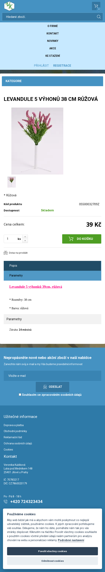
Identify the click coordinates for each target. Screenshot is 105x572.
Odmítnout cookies (52, 560)
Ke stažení (52, 55)
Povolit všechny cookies (52, 551)
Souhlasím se (50, 395)
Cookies (8, 449)
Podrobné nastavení (71, 540)
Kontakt (53, 33)
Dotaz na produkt (18, 252)
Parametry (16, 275)
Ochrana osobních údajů (18, 443)
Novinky (52, 40)
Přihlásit (41, 65)
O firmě (52, 26)
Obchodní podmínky (15, 431)
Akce (52, 48)
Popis (13, 265)
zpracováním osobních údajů (62, 395)
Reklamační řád (13, 437)
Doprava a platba (14, 425)
